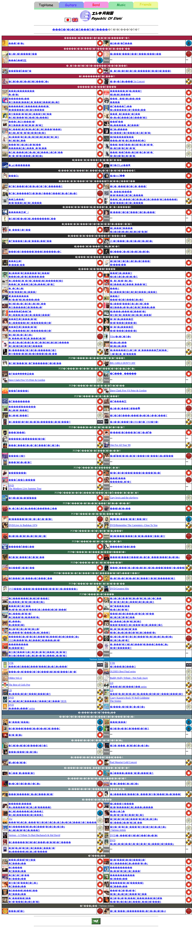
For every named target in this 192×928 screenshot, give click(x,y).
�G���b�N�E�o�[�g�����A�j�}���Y (39, 421)
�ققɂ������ (19, 165)
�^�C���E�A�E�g (124, 783)
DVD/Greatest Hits (119, 588)
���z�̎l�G (16, 911)
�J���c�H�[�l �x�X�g (127, 706)
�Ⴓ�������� (123, 373)
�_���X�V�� (19, 229)
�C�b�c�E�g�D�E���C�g (28, 81)
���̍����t (17, 472)
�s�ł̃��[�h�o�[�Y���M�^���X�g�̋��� (141, 455)
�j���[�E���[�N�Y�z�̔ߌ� (131, 432)
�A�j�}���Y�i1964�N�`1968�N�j (134, 421)
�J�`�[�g (15, 734)
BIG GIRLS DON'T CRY (123, 363)
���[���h (16, 432)
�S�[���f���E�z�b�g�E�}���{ (34, 728)
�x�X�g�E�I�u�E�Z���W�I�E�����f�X (142, 578)
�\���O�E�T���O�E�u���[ (133, 212)
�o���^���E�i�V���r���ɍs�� (135, 53)
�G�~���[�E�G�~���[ (128, 186)
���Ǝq (13, 175)
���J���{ (118, 722)
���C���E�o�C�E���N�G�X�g (34, 445)
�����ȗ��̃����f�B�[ (26, 438)
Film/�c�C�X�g (120, 336)
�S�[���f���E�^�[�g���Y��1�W (137, 536)
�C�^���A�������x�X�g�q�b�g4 (138, 911)
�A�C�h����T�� (22, 53)
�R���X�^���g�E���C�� (30, 578)
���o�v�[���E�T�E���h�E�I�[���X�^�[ (42, 671)
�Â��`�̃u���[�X (21, 773)
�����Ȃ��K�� (21, 546)
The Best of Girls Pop (19, 684)
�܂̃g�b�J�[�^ (17, 762)
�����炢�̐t (18, 212)
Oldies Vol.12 (15, 677)
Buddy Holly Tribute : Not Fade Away (129, 677)
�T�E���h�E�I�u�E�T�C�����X (35, 186)
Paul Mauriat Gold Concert (123, 762)
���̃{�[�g (16, 43)
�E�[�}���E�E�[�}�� (26, 557)
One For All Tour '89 (120, 445)
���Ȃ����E (18, 390)
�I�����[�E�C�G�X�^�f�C (30, 519)
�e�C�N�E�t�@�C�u (24, 783)
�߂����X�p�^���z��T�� (30, 241)
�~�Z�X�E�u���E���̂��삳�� (32, 508)
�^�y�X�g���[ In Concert (127, 81)
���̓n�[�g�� (120, 508)
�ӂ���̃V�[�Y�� (21, 567)
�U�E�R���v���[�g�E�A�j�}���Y (138, 415)
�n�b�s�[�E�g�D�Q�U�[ (27, 536)
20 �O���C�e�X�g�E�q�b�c (131, 241)
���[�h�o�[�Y (20, 462)
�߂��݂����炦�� (21, 373)
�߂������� (19, 401)
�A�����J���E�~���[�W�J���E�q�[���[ (145, 794)
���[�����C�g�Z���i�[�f (30, 794)
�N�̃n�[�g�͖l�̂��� (22, 497)
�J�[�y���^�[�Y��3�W (129, 519)
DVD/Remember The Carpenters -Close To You (133, 525)
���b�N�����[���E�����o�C (34, 251)
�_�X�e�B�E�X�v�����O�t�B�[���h (140, 70)
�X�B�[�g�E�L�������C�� (32, 218)
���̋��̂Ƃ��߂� (19, 70)
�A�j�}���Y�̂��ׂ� (125, 408)
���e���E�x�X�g (23, 751)
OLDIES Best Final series (123, 671)
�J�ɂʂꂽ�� (117, 175)
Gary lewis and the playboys (124, 497)
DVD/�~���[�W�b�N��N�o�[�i (134, 835)
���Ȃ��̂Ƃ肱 (17, 60)
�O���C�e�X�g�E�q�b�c (130, 251)
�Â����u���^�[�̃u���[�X (132, 773)
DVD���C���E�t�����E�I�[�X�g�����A (43, 588)
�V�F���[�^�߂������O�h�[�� (34, 363)
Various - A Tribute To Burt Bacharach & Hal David (34, 835)
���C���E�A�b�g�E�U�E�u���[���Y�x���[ (147, 567)
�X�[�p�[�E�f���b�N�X (129, 728)
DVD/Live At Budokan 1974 (22, 525)
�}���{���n (19, 722)
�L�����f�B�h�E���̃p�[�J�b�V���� (39, 842)
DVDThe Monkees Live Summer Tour (25, 487)
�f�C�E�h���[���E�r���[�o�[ (135, 472)
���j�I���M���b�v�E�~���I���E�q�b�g (145, 557)
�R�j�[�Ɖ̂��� (121, 43)
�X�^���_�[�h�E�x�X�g (129, 745)
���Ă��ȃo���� (21, 479)
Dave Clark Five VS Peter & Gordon (26, 380)
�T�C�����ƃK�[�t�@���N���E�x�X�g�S (42, 193)
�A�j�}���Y (18, 415)
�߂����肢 (118, 401)
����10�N (16, 455)
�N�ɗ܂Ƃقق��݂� (120, 165)
